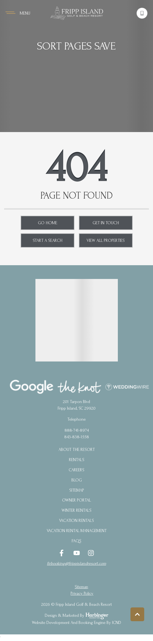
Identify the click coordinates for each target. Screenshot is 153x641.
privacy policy (82, 593)
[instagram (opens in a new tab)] (91, 553)
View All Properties (106, 240)
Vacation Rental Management (77, 530)
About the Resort (77, 449)
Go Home (47, 222)
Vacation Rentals (76, 520)
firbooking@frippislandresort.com (76, 563)
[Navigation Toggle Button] (17, 13)
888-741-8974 (77, 430)
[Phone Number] (142, 13)
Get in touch (106, 222)
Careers (76, 469)
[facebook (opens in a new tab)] (62, 553)
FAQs (76, 540)
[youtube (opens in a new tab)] (76, 553)
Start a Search (47, 240)
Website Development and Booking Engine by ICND (76, 622)
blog (76, 480)
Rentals (76, 459)
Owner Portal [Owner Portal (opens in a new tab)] (76, 500)
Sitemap (76, 490)
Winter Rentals (76, 510)
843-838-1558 (76, 436)
